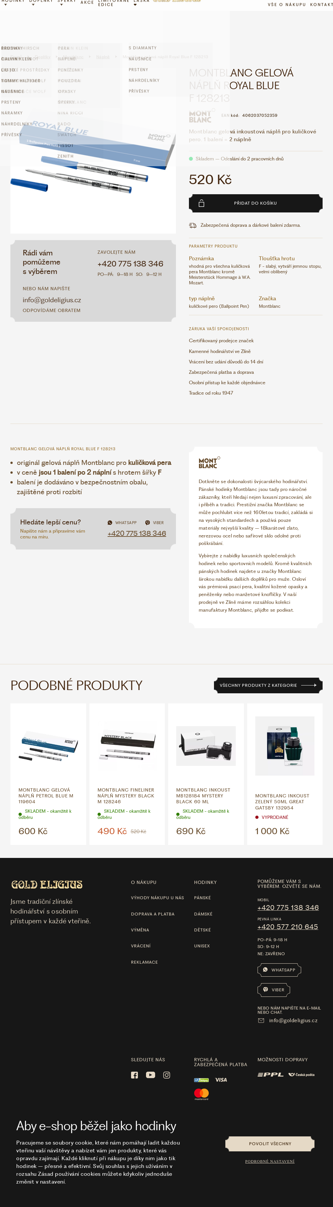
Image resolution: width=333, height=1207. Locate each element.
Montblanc (73, 42)
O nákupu (144, 868)
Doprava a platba (153, 899)
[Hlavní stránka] (181, 20)
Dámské (203, 899)
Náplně (103, 42)
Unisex (202, 931)
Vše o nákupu (282, 22)
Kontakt (317, 22)
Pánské (202, 883)
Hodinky (18, 19)
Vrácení (141, 931)
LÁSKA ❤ (147, 20)
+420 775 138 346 (131, 249)
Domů (16, 42)
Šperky (72, 19)
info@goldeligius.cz (52, 285)
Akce (92, 20)
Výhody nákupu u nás (157, 883)
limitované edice (119, 20)
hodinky (205, 868)
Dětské (202, 915)
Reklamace (144, 947)
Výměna (140, 915)
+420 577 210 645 (288, 912)
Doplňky (46, 19)
